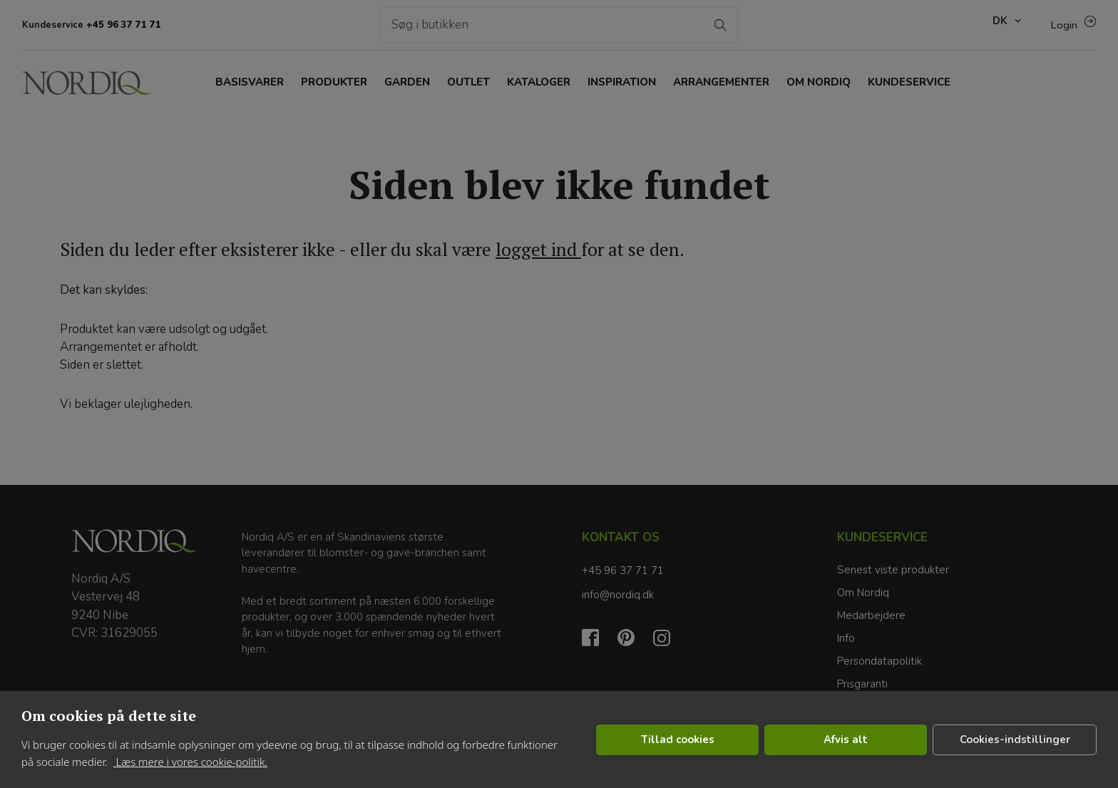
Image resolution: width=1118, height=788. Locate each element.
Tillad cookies (677, 739)
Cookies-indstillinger (1015, 739)
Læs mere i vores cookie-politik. (190, 761)
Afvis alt (846, 739)
